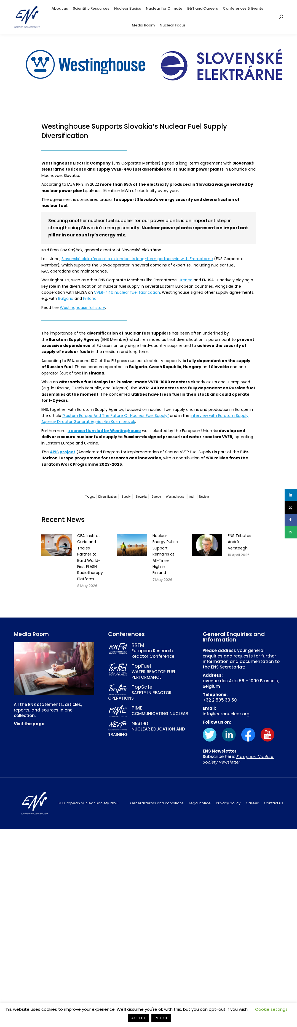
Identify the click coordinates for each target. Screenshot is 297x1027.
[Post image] (56, 545)
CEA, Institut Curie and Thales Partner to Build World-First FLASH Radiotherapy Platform (90, 557)
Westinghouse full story (82, 307)
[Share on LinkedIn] (291, 495)
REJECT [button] (161, 1018)
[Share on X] (291, 507)
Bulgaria (65, 298)
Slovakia (141, 496)
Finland (90, 298)
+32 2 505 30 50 (220, 700)
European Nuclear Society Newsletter (238, 759)
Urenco (185, 280)
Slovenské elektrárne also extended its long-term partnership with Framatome (137, 259)
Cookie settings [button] (271, 1009)
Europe (156, 496)
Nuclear (204, 496)
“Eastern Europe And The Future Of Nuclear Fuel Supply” (115, 415)
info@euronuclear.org (226, 714)
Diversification (107, 496)
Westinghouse (175, 496)
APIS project (62, 452)
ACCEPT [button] (138, 1018)
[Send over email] (291, 532)
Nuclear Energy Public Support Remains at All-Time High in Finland (165, 554)
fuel (191, 496)
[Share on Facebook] (291, 520)
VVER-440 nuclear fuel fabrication (127, 292)
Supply (126, 496)
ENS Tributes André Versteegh (239, 542)
